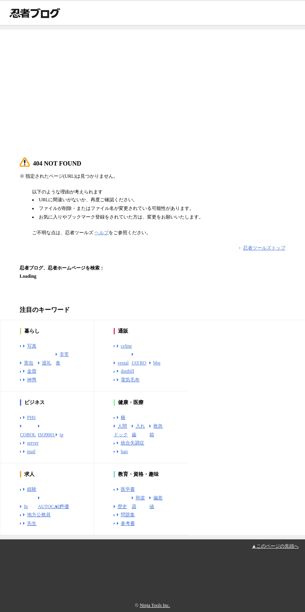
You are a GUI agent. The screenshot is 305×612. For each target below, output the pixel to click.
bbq (156, 363)
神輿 (31, 379)
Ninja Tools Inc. (155, 605)
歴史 (122, 506)
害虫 (28, 363)
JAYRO (139, 363)
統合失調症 (132, 443)
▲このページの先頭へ (275, 546)
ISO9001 (46, 434)
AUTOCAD (49, 506)
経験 (31, 489)
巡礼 (46, 363)
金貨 (31, 371)
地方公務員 (39, 514)
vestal (123, 363)
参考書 (128, 523)
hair (124, 451)
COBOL (28, 434)
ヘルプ (101, 232)
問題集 (128, 514)
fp (26, 506)
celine (126, 346)
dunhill (127, 371)
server (32, 443)
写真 (31, 346)
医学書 (128, 489)
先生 (31, 523)
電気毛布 (130, 379)
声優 (64, 506)
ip (61, 434)
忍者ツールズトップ (264, 248)
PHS (31, 417)
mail (31, 451)
